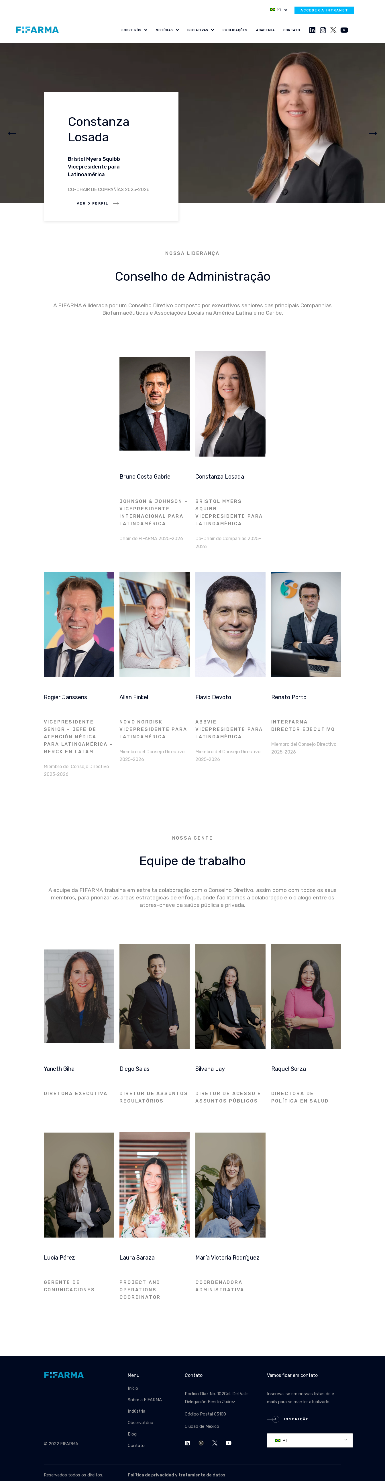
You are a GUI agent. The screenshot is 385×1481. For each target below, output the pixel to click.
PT (281, 1440)
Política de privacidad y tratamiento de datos (176, 1475)
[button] (12, 133)
